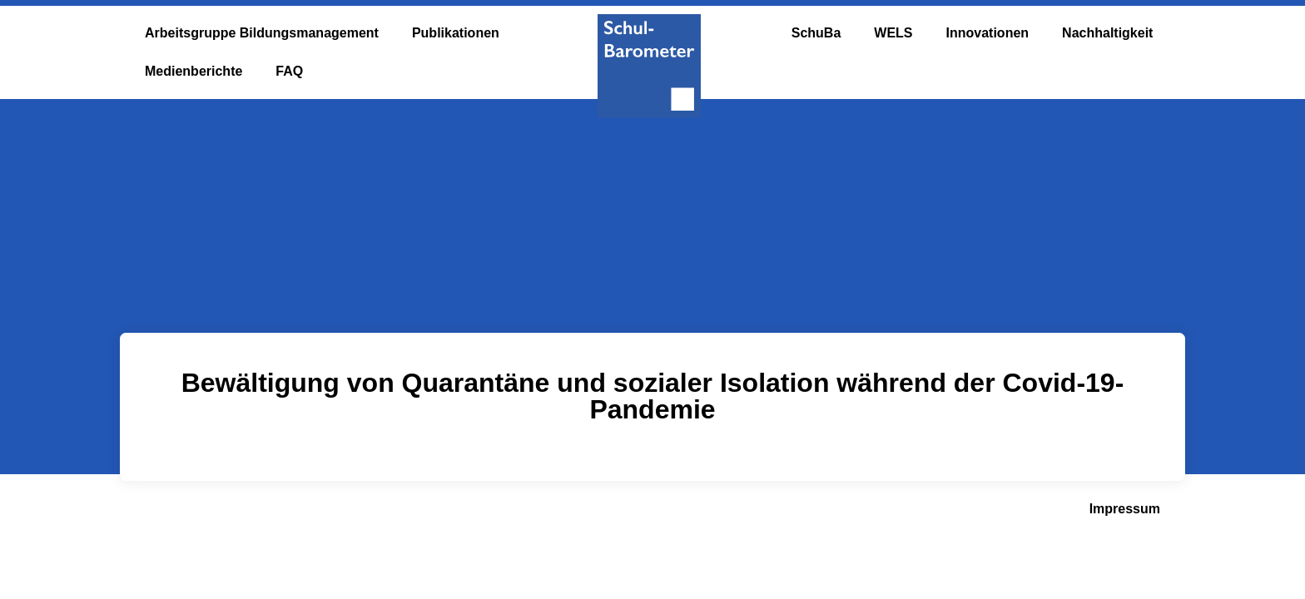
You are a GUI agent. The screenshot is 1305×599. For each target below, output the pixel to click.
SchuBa (816, 33)
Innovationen (988, 33)
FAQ (289, 71)
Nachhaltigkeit (1107, 33)
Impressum (1124, 509)
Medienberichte (193, 71)
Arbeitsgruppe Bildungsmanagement (262, 33)
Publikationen (455, 33)
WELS (893, 33)
